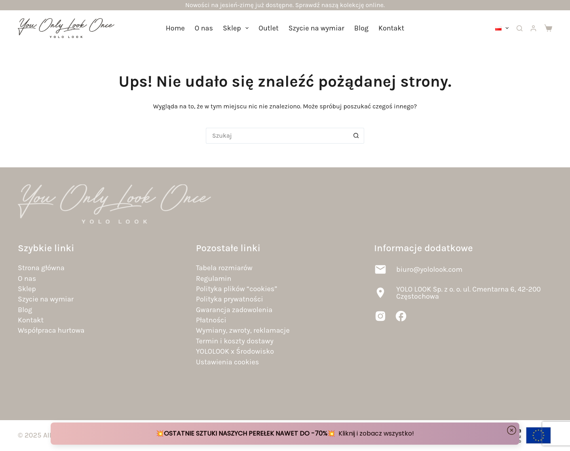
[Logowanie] (533, 28)
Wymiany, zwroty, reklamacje (243, 330)
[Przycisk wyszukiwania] (356, 136)
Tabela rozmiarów (224, 267)
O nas (204, 28)
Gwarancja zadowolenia (234, 309)
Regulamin (213, 278)
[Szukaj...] (277, 136)
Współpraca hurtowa (51, 330)
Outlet (268, 28)
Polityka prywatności (229, 299)
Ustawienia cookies (227, 362)
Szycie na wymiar (316, 28)
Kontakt (391, 28)
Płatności (211, 320)
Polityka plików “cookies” (236, 288)
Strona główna (41, 267)
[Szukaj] (519, 28)
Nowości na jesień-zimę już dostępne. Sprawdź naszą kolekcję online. (285, 5)
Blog (361, 28)
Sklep (237, 28)
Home (175, 28)
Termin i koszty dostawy (235, 341)
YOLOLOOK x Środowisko (235, 351)
